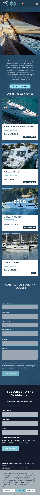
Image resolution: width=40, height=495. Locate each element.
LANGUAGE (6, 322)
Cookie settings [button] (9, 490)
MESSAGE (6, 348)
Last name (6, 419)
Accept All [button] (21, 490)
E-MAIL (5, 339)
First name (6, 410)
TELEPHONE (6, 330)
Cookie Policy (29, 479)
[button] (37, 4)
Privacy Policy (23, 368)
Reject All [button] (30, 490)
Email (4, 428)
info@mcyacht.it (21, 467)
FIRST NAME (7, 303)
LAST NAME (6, 312)
